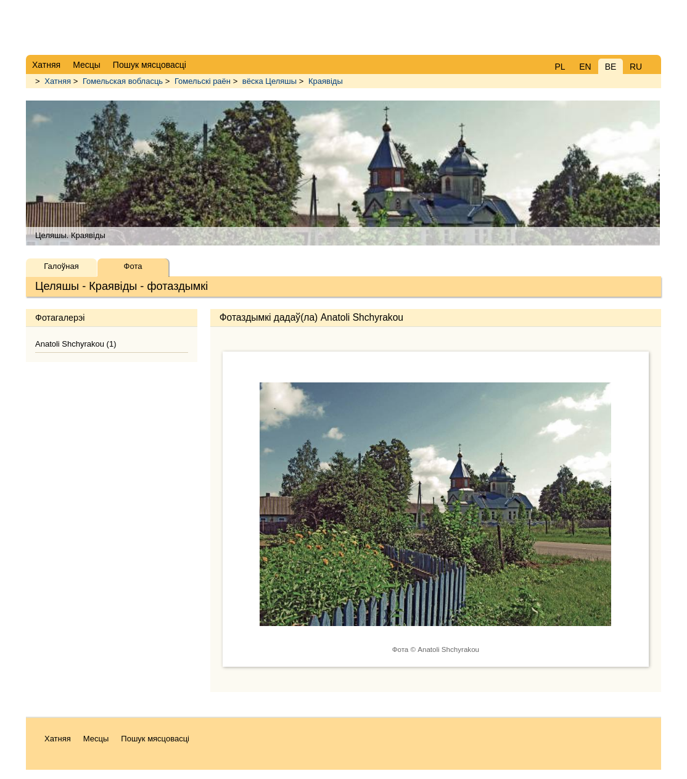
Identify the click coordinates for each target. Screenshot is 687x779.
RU (636, 67)
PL (559, 67)
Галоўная (61, 266)
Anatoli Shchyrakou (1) (76, 343)
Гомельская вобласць (123, 81)
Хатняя (57, 81)
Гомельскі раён (203, 81)
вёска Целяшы (269, 81)
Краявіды (325, 81)
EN (585, 67)
